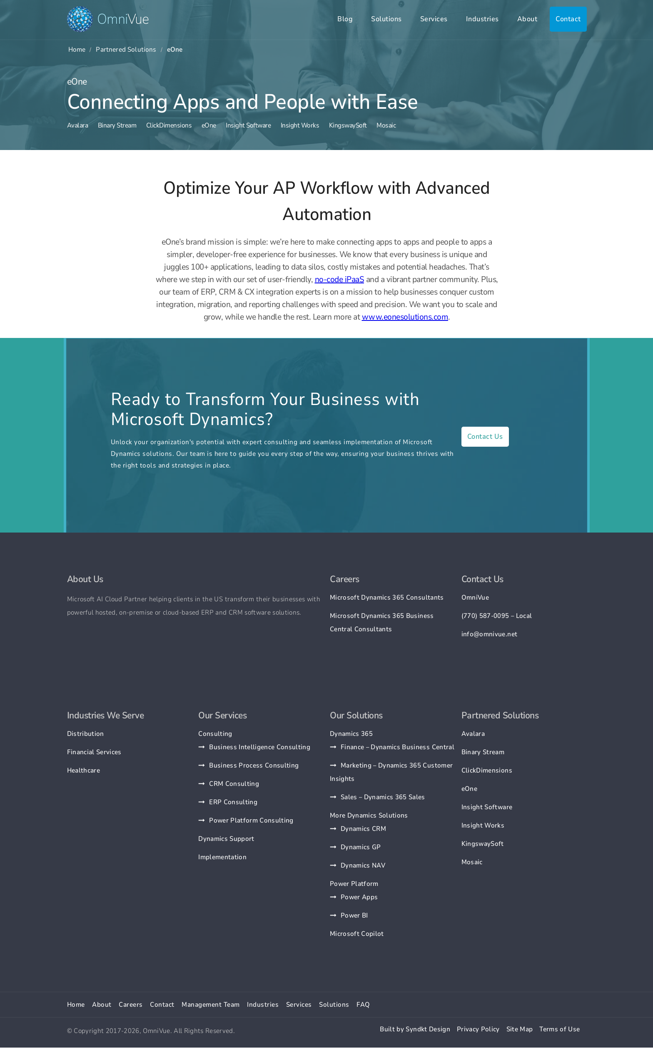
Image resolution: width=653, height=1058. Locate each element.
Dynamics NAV (363, 865)
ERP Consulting (233, 802)
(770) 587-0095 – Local (496, 615)
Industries (482, 19)
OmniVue (475, 597)
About (527, 19)
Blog (345, 19)
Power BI (354, 915)
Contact (568, 19)
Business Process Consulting (254, 765)
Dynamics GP (361, 847)
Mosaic (386, 125)
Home (77, 49)
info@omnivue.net (489, 634)
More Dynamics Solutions (369, 815)
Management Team (211, 1004)
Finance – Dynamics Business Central (397, 747)
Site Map (519, 1029)
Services (434, 19)
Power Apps (359, 897)
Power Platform (354, 883)
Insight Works (300, 125)
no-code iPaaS (339, 279)
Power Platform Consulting (251, 820)
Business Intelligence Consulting (259, 747)
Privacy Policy (478, 1029)
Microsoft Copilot (357, 933)
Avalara (77, 125)
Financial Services (94, 752)
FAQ (363, 1004)
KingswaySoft (348, 125)
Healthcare (83, 770)
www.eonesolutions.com (405, 317)
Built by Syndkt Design (415, 1029)
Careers (131, 1004)
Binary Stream (117, 125)
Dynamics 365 (351, 733)
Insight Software (248, 125)
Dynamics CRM (363, 828)
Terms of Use (559, 1029)
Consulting (215, 733)
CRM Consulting (234, 783)
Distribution (85, 733)
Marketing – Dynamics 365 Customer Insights (391, 772)
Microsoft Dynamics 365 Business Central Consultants (382, 622)
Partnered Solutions (126, 49)
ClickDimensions (169, 125)
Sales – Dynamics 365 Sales (383, 797)
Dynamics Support (226, 838)
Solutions (386, 19)
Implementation (222, 857)
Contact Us (485, 436)
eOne (209, 125)
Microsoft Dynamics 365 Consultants (387, 597)
